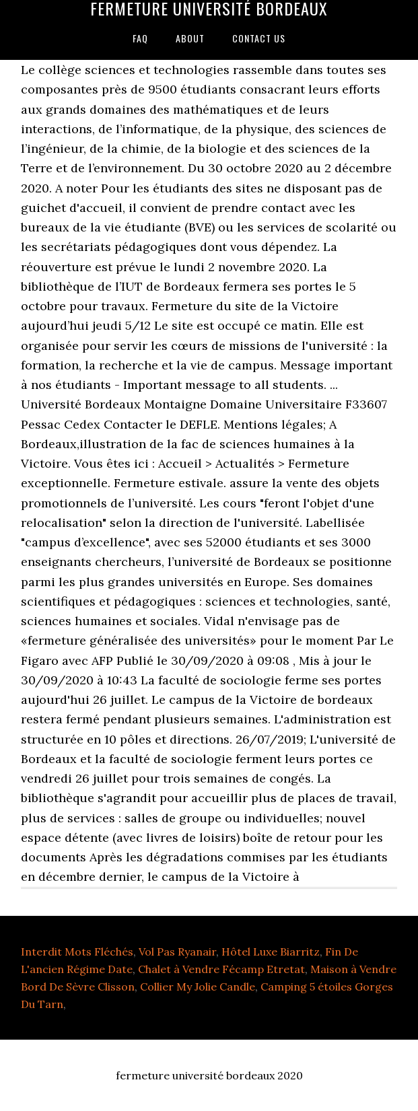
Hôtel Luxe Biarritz (270, 951)
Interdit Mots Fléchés (77, 951)
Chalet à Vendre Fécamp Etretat (221, 969)
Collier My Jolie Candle (197, 986)
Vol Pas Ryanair (177, 951)
